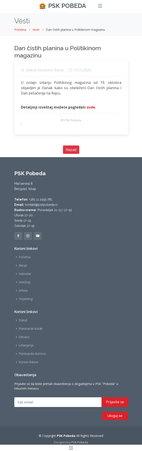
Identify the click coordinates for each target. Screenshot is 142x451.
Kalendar (25, 273)
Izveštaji (24, 282)
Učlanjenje (26, 345)
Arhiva (23, 290)
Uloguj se (115, 415)
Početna (20, 30)
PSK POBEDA (67, 5)
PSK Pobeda (79, 442)
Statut (23, 320)
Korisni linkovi (28, 362)
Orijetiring (26, 298)
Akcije (23, 265)
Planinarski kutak (30, 328)
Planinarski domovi (32, 353)
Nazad (71, 149)
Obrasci (24, 337)
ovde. (91, 107)
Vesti (36, 30)
